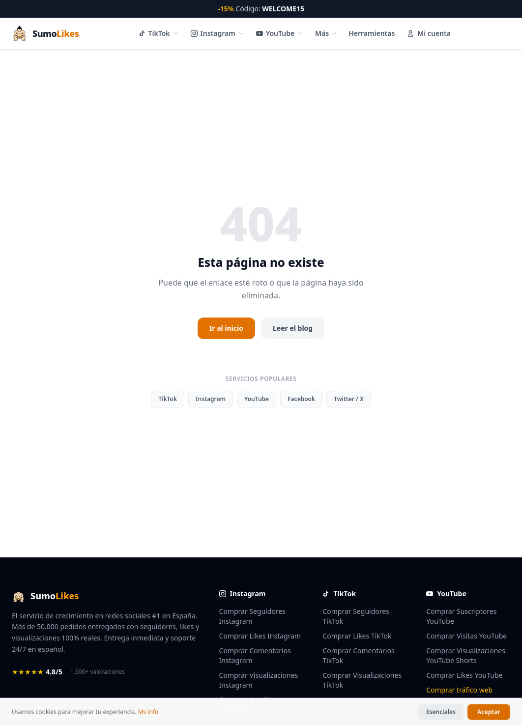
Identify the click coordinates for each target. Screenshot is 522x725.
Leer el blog (293, 328)
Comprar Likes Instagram (260, 635)
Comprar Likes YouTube (464, 675)
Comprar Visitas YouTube (466, 635)
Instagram (217, 33)
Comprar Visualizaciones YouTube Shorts (465, 655)
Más (326, 33)
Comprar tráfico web (459, 690)
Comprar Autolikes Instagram (249, 704)
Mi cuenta (428, 33)
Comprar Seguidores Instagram (252, 616)
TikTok (159, 33)
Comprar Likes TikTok (356, 635)
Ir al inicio (226, 328)
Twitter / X (349, 399)
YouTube (279, 33)
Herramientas (371, 33)
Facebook (301, 399)
